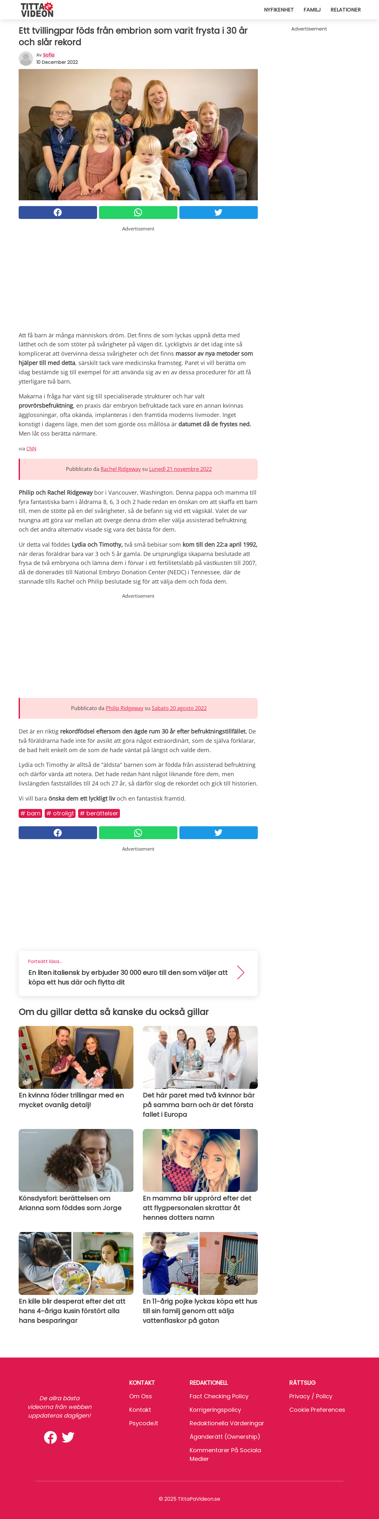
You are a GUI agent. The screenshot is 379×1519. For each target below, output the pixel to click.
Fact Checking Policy (219, 1396)
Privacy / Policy (310, 1396)
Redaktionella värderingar (227, 1423)
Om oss (140, 1396)
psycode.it (143, 1423)
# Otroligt (60, 813)
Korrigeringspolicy (215, 1410)
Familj (312, 9)
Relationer (345, 9)
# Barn (30, 813)
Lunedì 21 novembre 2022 (180, 469)
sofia (48, 55)
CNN (31, 448)
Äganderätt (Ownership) (225, 1437)
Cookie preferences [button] (317, 1410)
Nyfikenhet (279, 9)
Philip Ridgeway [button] (124, 708)
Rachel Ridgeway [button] (121, 469)
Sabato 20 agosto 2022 (179, 708)
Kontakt (140, 1410)
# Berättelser (99, 813)
